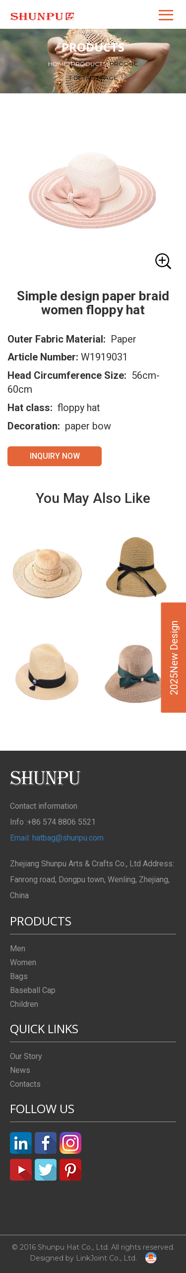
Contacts (25, 1084)
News (20, 1070)
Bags (19, 976)
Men (17, 948)
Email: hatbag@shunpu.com (57, 838)
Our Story (26, 1056)
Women (23, 962)
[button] (167, 14)
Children (24, 1004)
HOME (59, 64)
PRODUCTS (90, 64)
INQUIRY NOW (55, 456)
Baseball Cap (33, 990)
